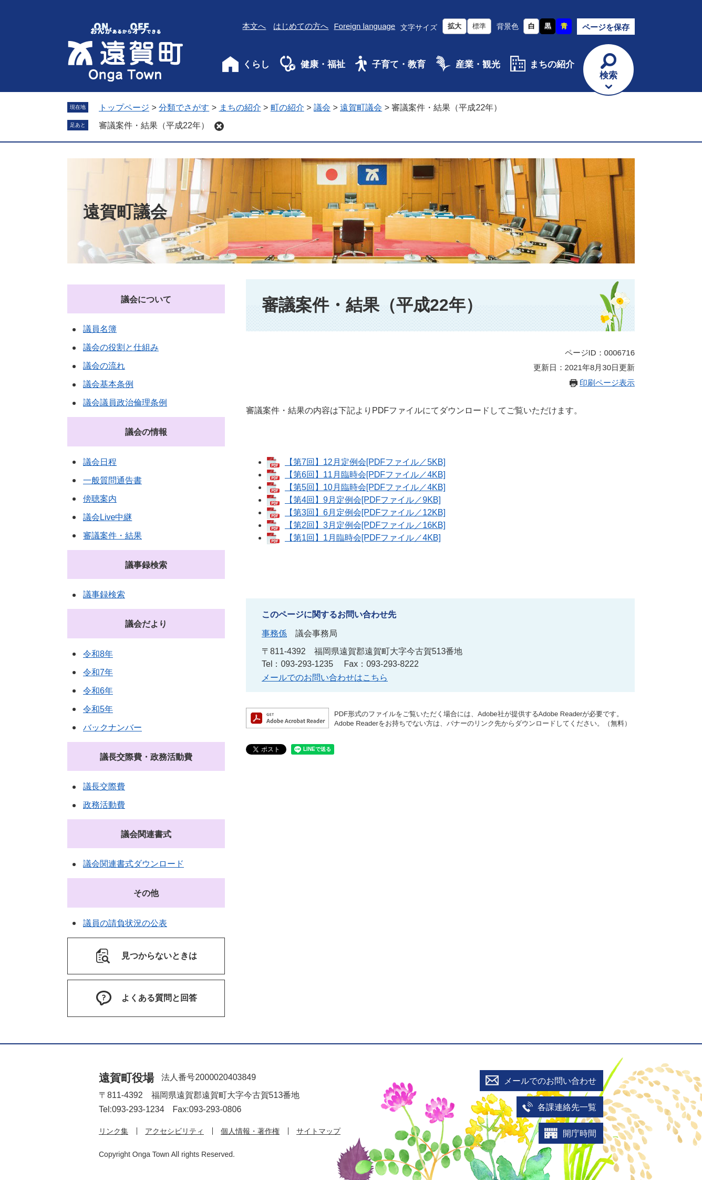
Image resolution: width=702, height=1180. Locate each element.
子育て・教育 (399, 64)
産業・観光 (478, 64)
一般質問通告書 (112, 480)
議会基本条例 (108, 384)
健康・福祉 (323, 64)
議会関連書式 (146, 834)
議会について (146, 299)
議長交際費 (104, 786)
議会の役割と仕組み (121, 347)
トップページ (124, 107)
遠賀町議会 (361, 107)
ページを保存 (605, 27)
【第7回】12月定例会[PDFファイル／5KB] (365, 461)
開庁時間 (579, 1133)
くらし (256, 64)
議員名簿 (100, 328)
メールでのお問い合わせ (550, 1080)
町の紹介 (287, 107)
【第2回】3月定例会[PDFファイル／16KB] (365, 525)
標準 (479, 26)
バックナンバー (112, 727)
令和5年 (98, 709)
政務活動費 (104, 804)
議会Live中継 (107, 517)
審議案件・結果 (112, 535)
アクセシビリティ (174, 1131)
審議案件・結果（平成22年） (154, 125)
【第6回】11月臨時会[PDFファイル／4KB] (365, 474)
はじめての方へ (300, 26)
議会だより (146, 623)
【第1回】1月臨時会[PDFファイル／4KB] (363, 537)
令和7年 (98, 672)
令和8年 (98, 653)
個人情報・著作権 (250, 1131)
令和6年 (98, 690)
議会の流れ (104, 365)
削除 (219, 126)
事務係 (274, 633)
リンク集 (113, 1131)
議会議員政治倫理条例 (125, 402)
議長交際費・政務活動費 (146, 756)
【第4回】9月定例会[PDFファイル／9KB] (363, 499)
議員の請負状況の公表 (125, 923)
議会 (322, 107)
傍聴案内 (100, 498)
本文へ (254, 26)
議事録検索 (146, 565)
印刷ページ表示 (607, 382)
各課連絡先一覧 (567, 1107)
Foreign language (364, 26)
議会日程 (100, 461)
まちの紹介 (552, 64)
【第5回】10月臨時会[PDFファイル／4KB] (365, 487)
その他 (146, 893)
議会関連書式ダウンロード (133, 863)
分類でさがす (184, 107)
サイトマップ (318, 1131)
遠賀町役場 (126, 1078)
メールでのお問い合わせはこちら (325, 677)
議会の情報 (146, 432)
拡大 (454, 26)
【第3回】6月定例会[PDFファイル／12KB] (365, 512)
